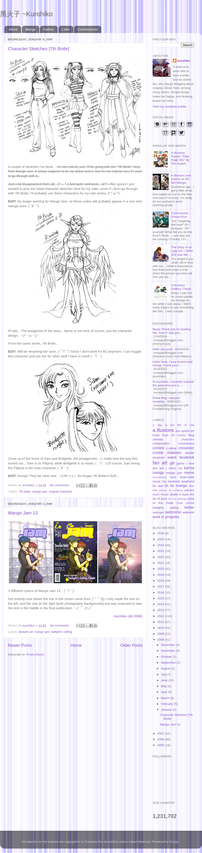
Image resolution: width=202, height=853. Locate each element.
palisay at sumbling (171, 490)
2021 (161, 563)
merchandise (160, 477)
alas (178, 431)
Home (76, 645)
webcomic (173, 512)
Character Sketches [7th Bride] (38, 48)
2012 (161, 616)
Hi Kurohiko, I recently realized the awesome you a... (173, 383)
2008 (161, 639)
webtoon (188, 512)
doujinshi (159, 457)
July (164, 674)
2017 (161, 586)
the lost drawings (177, 498)
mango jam (39, 491)
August (166, 668)
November (168, 650)
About (13, 29)
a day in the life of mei (173, 425)
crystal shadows (167, 453)
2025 (161, 539)
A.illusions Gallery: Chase (181, 287)
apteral (185, 431)
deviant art (26, 631)
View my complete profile (169, 106)
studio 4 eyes (179, 494)
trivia (180, 503)
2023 (161, 551)
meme (189, 472)
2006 (161, 739)
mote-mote (187, 477)
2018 (161, 580)
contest (158, 448)
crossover (186, 448)
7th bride (25, 491)
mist (173, 477)
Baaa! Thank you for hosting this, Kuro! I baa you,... (172, 331)
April (164, 692)
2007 (161, 733)
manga (158, 472)
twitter (189, 507)
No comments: (60, 485)
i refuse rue (174, 468)
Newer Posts (20, 645)
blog (191, 435)
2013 (161, 610)
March (165, 698)
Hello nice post (163, 349)
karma (189, 468)
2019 (161, 574)
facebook (186, 457)
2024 (161, 545)
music (156, 481)
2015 (161, 598)
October (167, 656)
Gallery (48, 29)
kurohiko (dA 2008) (128, 616)
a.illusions (163, 430)
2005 (161, 745)
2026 (161, 533)
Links (66, 29)
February (167, 704)
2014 (161, 604)
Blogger (174, 841)
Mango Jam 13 (23, 512)
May (164, 686)
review (165, 494)
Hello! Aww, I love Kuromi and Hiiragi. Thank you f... (173, 363)
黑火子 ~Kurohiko (26, 14)
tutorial (190, 503)
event (171, 457)
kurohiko (183, 60)
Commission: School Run (180, 214)
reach (156, 494)
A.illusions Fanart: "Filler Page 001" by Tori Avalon (180, 158)
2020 (161, 568)
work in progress (166, 517)
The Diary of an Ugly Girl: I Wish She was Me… (182, 251)
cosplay (171, 448)
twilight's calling (61, 631)
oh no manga (175, 486)
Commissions (87, 29)
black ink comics (174, 435)
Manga (30, 29)
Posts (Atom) (35, 654)
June (164, 680)
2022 (161, 557)
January (167, 709)
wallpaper (158, 512)
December (168, 644)
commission (186, 443)
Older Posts (131, 645)
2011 (161, 622)
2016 (161, 592)
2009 (161, 633)
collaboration (161, 443)
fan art (160, 463)
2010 (161, 627)
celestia (158, 439)
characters (187, 439)
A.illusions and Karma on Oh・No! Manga (181, 179)
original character (60, 491)
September (169, 662)
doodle (189, 453)
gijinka (180, 463)
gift (172, 463)
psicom (189, 490)
